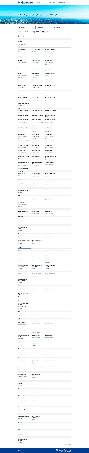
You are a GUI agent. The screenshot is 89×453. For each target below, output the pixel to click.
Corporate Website (62, 2)
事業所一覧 (26, 27)
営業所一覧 (62, 27)
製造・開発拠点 (44, 27)
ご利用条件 (19, 450)
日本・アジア (25, 31)
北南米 (37, 31)
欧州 (48, 31)
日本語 (20, 45)
